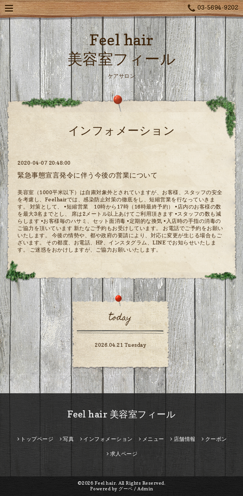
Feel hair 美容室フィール (121, 414)
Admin (145, 488)
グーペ (125, 488)
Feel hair (105, 483)
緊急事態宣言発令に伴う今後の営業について (87, 175)
